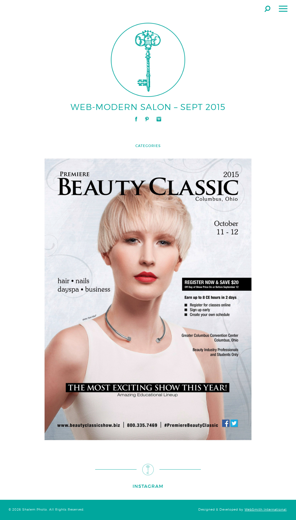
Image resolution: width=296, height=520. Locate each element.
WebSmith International (266, 509)
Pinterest (147, 119)
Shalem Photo (61, 8)
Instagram (159, 119)
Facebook (136, 119)
